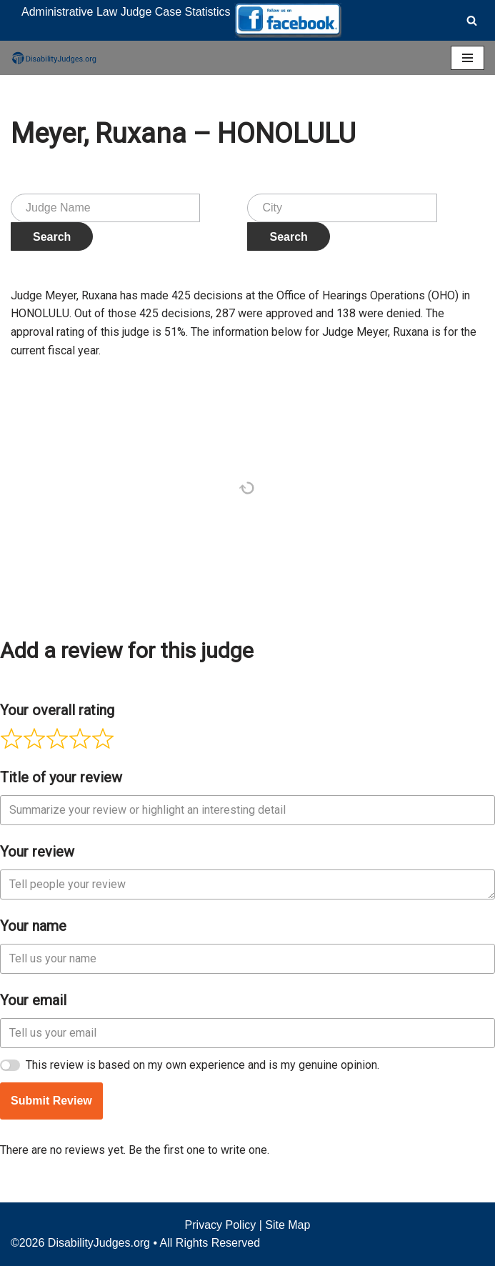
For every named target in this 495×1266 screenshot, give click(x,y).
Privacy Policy (220, 1225)
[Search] (471, 20)
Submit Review (51, 1101)
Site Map (287, 1225)
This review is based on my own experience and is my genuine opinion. (202, 1065)
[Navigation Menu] (467, 58)
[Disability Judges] (53, 58)
